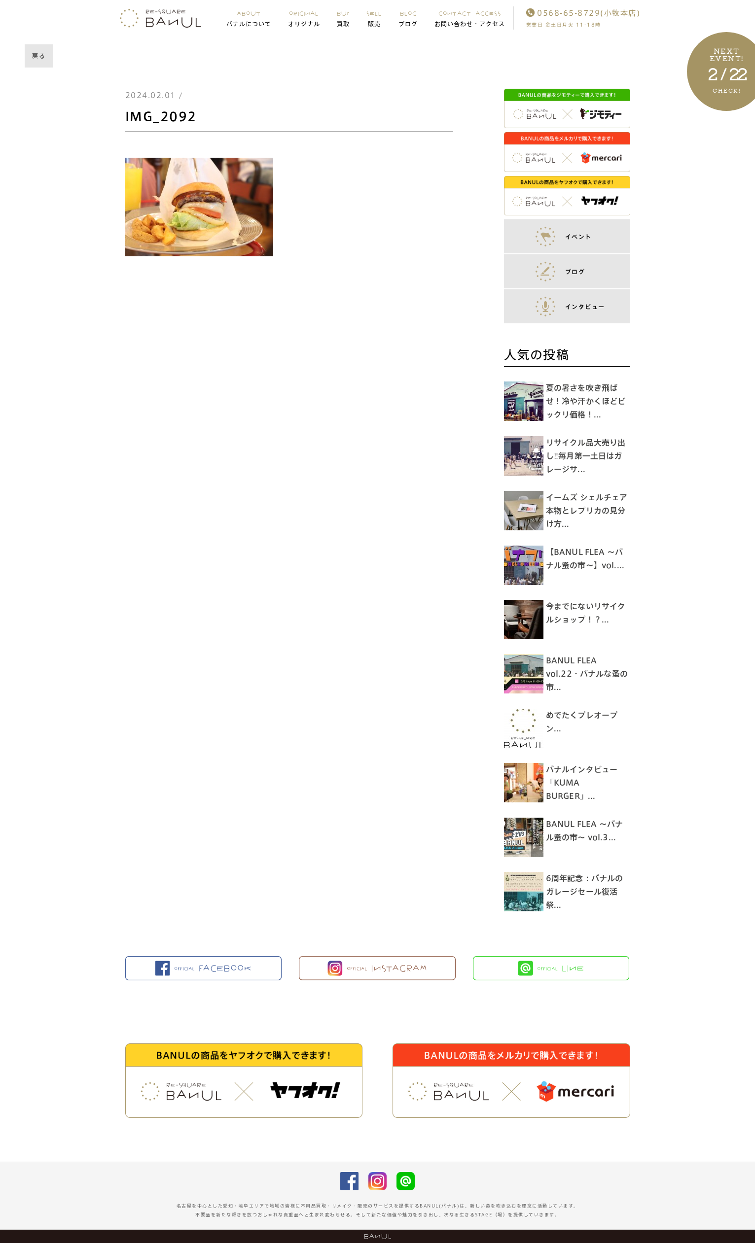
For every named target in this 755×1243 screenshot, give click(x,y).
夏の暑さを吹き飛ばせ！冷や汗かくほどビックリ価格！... (588, 401)
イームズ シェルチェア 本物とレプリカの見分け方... (593, 510)
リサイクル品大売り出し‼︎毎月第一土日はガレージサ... (588, 456)
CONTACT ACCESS (469, 18)
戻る (38, 56)
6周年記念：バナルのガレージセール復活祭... (587, 891)
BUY (343, 18)
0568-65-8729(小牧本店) (583, 13)
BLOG (408, 18)
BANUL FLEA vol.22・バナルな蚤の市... (585, 673)
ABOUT (248, 18)
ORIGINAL (304, 18)
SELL (374, 18)
